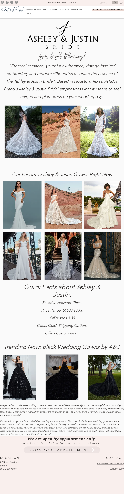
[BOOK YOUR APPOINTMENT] (108, 10)
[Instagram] (2, 2)
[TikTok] (11, 2)
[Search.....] (103, 3)
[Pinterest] (16, 2)
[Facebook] (7, 2)
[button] (121, 2)
